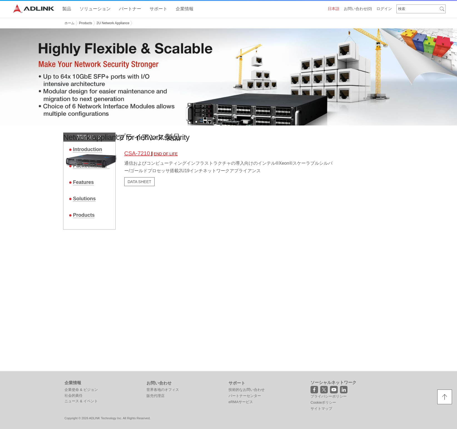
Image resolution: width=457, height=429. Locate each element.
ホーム (69, 23)
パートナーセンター (245, 395)
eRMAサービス (241, 402)
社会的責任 (73, 395)
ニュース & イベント (81, 401)
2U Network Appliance (112, 23)
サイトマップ (321, 408)
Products (85, 23)
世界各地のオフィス (162, 389)
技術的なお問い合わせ (247, 389)
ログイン (384, 8)
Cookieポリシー (323, 402)
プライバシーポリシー (329, 396)
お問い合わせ (358, 8)
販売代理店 (155, 395)
